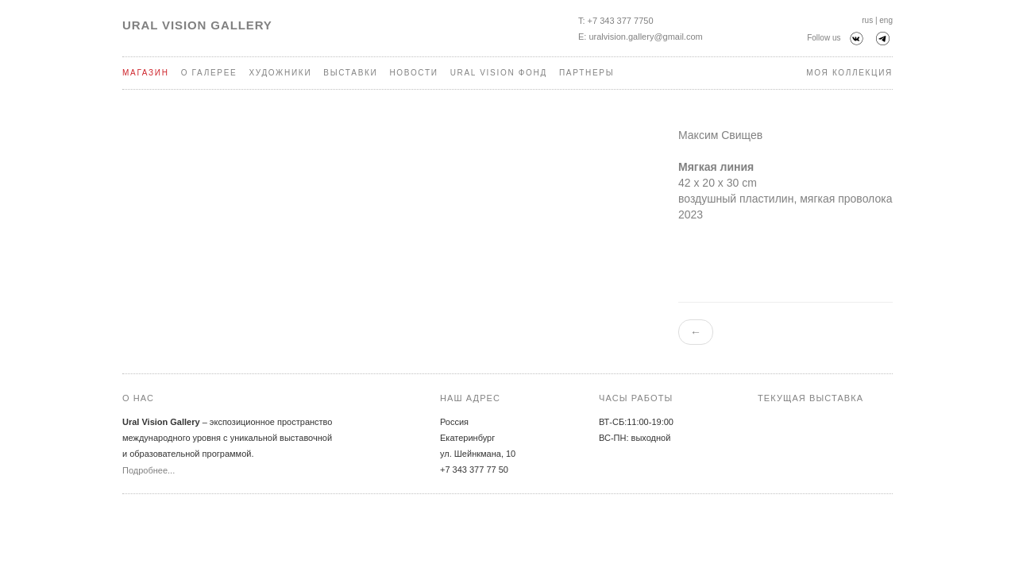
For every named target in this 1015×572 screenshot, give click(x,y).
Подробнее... (148, 470)
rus (867, 20)
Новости (413, 72)
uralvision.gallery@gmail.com (645, 36)
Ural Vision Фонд (498, 72)
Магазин (145, 72)
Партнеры (586, 72)
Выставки (350, 72)
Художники (280, 72)
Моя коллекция (849, 72)
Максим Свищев (720, 135)
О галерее (209, 72)
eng (886, 20)
